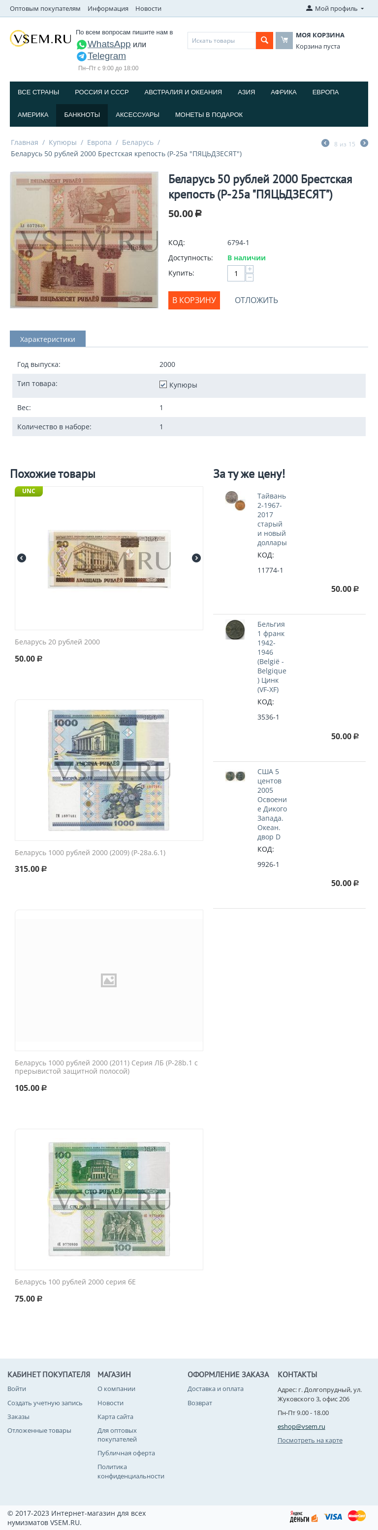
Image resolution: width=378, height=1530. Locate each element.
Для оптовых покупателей (117, 1435)
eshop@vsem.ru (301, 1426)
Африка (283, 92)
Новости (148, 8)
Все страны (38, 92)
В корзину (194, 300)
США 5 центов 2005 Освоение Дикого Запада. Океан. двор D (272, 804)
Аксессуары (137, 114)
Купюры (63, 142)
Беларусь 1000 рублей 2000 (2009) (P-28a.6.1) (90, 853)
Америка (33, 114)
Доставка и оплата (216, 1388)
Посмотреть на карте (310, 1440)
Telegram (101, 56)
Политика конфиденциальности (130, 1471)
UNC (28, 491)
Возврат (200, 1402)
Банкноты (82, 114)
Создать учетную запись (45, 1402)
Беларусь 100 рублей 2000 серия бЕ (75, 1282)
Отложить (256, 300)
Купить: (181, 273)
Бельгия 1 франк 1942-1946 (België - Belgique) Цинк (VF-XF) (271, 656)
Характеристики (47, 339)
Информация (108, 8)
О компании (116, 1388)
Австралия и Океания (183, 92)
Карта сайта (115, 1416)
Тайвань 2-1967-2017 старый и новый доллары (272, 519)
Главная (24, 142)
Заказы (18, 1416)
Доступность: (190, 257)
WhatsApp (103, 44)
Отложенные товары (39, 1430)
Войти (16, 1388)
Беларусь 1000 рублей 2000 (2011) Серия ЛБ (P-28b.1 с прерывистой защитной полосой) (106, 1067)
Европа (326, 92)
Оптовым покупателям (45, 8)
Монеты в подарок (209, 114)
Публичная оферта (126, 1452)
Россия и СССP (101, 92)
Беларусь (138, 142)
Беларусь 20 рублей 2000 (57, 642)
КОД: (176, 242)
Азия (246, 92)
